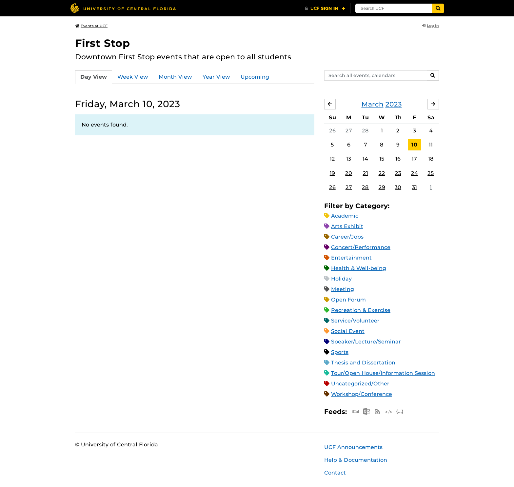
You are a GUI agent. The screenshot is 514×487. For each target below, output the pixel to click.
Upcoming (255, 77)
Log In (430, 25)
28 (365, 130)
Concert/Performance (360, 247)
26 (332, 130)
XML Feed (388, 411)
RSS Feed (377, 411)
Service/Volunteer (355, 321)
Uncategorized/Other (360, 383)
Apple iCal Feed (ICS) (355, 411)
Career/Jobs (347, 237)
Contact (335, 473)
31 (414, 187)
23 (398, 173)
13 (348, 159)
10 (414, 145)
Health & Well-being (358, 268)
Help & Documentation (355, 460)
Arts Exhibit (347, 226)
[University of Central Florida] (123, 8)
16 (398, 159)
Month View (175, 77)
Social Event (348, 331)
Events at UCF (91, 26)
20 (348, 173)
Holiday (341, 279)
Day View (93, 77)
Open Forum (348, 300)
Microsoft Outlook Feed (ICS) (366, 411)
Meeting (342, 289)
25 (430, 173)
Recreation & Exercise (360, 310)
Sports (339, 352)
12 (332, 159)
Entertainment (351, 258)
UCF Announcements (353, 447)
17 (414, 159)
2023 (394, 104)
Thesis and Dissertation (363, 363)
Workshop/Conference (361, 394)
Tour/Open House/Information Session (383, 373)
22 (382, 173)
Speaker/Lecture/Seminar (366, 342)
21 (365, 173)
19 (332, 173)
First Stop (102, 43)
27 (349, 130)
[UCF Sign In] (325, 8)
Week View (132, 77)
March (373, 104)
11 (431, 145)
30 (398, 187)
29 (382, 187)
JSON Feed (399, 411)
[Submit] (438, 8)
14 (365, 159)
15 (382, 159)
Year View (216, 77)
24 (414, 173)
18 (431, 159)
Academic (344, 216)
